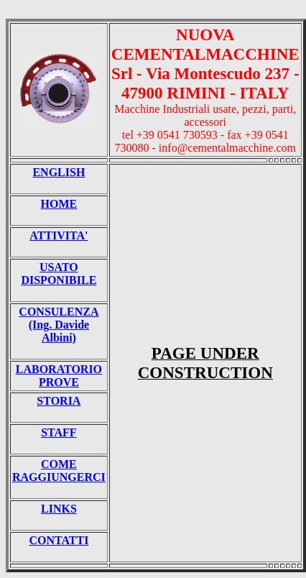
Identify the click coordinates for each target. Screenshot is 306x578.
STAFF (58, 432)
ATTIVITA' (58, 235)
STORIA (58, 401)
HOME (59, 204)
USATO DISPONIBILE (58, 273)
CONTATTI (58, 540)
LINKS (59, 509)
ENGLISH (58, 172)
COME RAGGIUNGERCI (59, 470)
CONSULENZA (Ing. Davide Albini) (58, 325)
